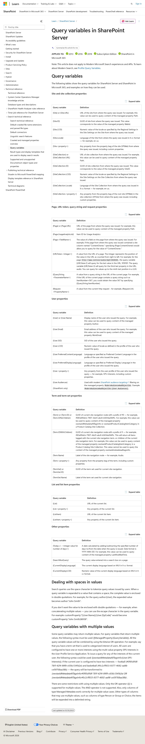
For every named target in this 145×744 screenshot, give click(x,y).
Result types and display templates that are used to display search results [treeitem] (27, 153)
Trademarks (117, 731)
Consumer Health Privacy (81, 731)
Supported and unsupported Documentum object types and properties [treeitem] (23, 163)
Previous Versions (25, 731)
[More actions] (139, 21)
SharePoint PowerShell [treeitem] (15, 190)
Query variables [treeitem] (17, 147)
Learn (54, 21)
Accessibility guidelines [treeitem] (15, 40)
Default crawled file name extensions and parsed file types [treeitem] (26, 126)
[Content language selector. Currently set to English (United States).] (16, 724)
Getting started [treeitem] (12, 48)
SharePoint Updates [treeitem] (14, 36)
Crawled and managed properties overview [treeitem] (24, 142)
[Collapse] (41, 21)
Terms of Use (103, 731)
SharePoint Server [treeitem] (13, 32)
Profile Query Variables (89, 68)
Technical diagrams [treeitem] (16, 185)
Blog (38, 731)
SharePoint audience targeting (114, 382)
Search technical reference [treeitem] (21, 120)
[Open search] (132, 3)
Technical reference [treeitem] (16, 93)
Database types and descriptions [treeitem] (22, 104)
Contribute (50, 731)
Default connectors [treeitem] (18, 132)
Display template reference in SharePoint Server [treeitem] (25, 180)
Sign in (139, 3)
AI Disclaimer (9, 731)
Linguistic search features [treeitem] (21, 136)
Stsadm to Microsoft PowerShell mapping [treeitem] (26, 174)
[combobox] (24, 27)
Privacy (62, 731)
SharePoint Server (67, 21)
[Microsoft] (5, 4)
